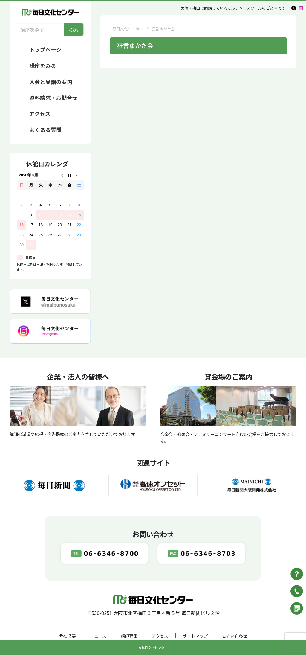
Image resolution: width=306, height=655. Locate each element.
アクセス (160, 636)
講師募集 (129, 636)
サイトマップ (195, 636)
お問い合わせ (234, 636)
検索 (74, 29)
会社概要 (67, 636)
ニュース (98, 636)
